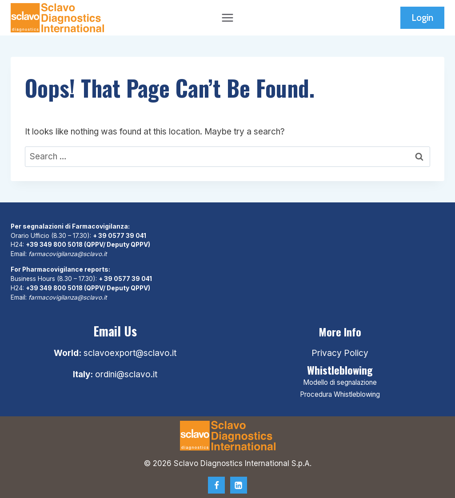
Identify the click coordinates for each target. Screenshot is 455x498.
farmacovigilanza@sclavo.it (68, 253)
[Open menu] (227, 17)
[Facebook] (216, 485)
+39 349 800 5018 (55, 244)
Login (422, 17)
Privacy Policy (339, 353)
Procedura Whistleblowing (340, 394)
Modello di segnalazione (340, 382)
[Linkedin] (238, 485)
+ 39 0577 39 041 (120, 235)
